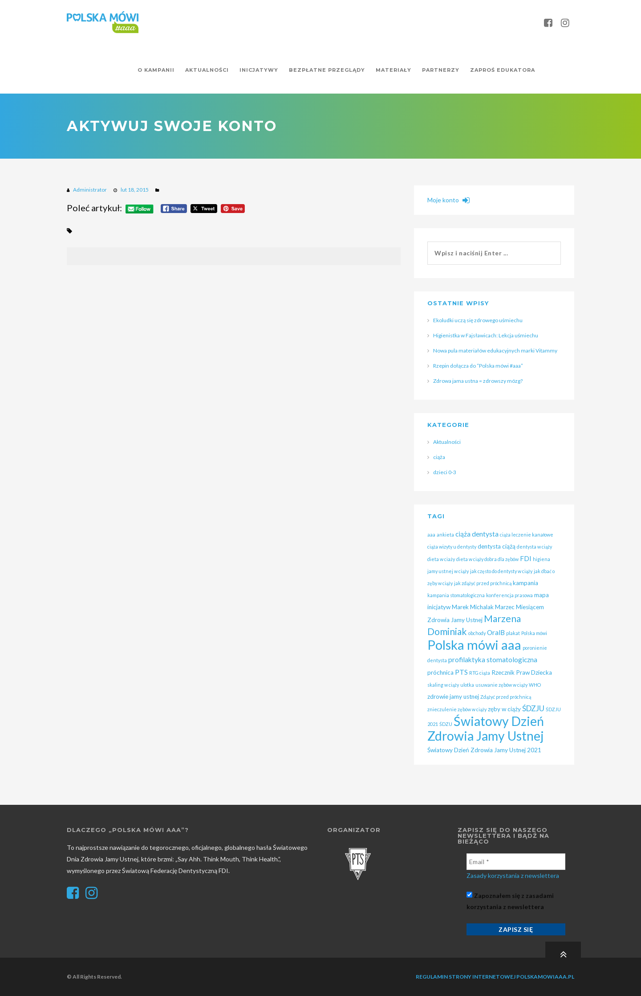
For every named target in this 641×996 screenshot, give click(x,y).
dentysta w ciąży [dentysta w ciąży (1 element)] (534, 546)
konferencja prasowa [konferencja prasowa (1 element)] (509, 595)
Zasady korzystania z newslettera (513, 875)
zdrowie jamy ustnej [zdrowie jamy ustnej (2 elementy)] (453, 696)
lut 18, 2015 (135, 189)
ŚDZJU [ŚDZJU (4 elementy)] (533, 708)
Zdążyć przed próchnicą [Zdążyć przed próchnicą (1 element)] (505, 697)
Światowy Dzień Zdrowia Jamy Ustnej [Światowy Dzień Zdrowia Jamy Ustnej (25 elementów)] (485, 728)
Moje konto (448, 200)
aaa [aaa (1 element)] (431, 534)
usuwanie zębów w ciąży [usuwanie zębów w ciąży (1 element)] (501, 685)
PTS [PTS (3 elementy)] (461, 672)
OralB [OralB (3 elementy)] (496, 632)
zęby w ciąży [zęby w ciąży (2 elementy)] (504, 709)
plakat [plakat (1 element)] (513, 633)
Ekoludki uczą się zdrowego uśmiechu (478, 320)
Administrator (90, 189)
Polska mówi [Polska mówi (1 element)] (534, 633)
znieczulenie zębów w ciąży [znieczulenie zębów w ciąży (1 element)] (457, 709)
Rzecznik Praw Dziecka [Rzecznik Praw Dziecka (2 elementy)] (521, 672)
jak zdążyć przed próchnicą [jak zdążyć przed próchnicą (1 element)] (482, 583)
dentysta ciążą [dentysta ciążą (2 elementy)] (496, 546)
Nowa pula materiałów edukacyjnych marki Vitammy (495, 350)
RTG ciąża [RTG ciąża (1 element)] (479, 673)
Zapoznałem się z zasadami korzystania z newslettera (510, 901)
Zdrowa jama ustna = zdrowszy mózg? (478, 380)
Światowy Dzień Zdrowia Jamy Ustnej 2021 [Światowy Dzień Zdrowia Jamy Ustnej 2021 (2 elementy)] (484, 750)
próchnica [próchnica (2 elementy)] (440, 672)
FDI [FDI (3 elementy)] (525, 558)
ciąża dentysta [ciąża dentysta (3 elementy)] (477, 534)
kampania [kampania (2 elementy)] (525, 582)
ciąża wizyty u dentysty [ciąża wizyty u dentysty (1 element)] (451, 546)
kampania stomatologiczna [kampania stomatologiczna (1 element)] (456, 595)
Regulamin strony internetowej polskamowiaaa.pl (495, 976)
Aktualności (447, 442)
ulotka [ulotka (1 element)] (467, 685)
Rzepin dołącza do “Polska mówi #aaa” (478, 365)
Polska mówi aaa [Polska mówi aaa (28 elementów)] (474, 644)
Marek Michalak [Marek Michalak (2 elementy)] (473, 607)
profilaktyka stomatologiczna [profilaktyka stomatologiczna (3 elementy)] (492, 660)
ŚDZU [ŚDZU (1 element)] (445, 724)
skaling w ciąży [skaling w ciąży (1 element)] (443, 685)
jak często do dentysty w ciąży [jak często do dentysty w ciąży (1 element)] (501, 571)
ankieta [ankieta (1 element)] (445, 534)
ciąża (439, 457)
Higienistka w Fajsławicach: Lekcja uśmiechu (485, 335)
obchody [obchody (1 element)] (477, 633)
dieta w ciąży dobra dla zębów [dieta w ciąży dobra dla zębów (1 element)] (487, 559)
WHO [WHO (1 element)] (535, 685)
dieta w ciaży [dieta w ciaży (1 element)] (441, 559)
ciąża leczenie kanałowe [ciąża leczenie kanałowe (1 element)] (526, 534)
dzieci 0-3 (444, 472)
